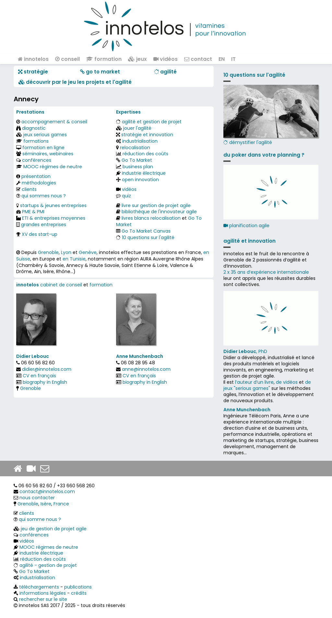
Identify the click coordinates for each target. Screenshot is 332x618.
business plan (138, 166)
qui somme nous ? (40, 519)
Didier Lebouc (32, 356)
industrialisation (140, 141)
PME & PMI (33, 211)
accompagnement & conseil (54, 121)
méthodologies (39, 183)
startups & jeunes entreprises (53, 205)
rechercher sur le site (43, 599)
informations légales (42, 593)
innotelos (33, 59)
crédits (79, 593)
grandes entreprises (43, 224)
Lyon (66, 252)
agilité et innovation (249, 240)
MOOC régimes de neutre (52, 166)
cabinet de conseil (61, 284)
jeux (137, 59)
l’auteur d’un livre (254, 382)
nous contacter (37, 497)
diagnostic (34, 128)
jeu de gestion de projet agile (54, 528)
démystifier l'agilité (270, 115)
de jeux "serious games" (267, 385)
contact (198, 59)
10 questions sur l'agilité (148, 237)
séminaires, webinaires (47, 153)
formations (36, 141)
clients (29, 189)
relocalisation (135, 147)
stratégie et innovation (147, 134)
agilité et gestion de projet (152, 121)
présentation (36, 176)
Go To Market (137, 160)
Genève (88, 252)
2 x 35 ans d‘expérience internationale (266, 272)
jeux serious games (45, 134)
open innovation (140, 179)
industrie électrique (144, 173)
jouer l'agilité (137, 128)
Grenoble (48, 252)
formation (104, 59)
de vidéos (287, 382)
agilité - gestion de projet (48, 565)
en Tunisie (74, 259)
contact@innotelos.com (47, 491)
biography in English (45, 382)
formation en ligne (43, 147)
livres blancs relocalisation (151, 218)
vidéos (165, 59)
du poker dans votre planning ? (263, 154)
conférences (36, 160)
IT (233, 59)
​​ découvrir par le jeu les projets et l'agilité (75, 82)
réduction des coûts (145, 153)
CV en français (39, 375)
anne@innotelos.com (146, 369)
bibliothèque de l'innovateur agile (159, 211)
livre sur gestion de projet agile (156, 205)
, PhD (245, 351)
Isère (46, 504)
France (61, 504)
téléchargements (39, 587)
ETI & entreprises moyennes (53, 218)
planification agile (246, 225)
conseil (67, 59)
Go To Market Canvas (146, 231)
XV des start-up (39, 234)
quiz (126, 196)
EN (222, 59)
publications (78, 587)
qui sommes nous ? (43, 196)
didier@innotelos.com (46, 369)
